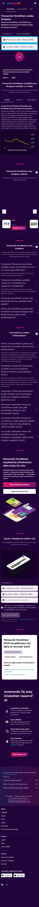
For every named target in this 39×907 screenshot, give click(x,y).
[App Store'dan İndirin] (19, 875)
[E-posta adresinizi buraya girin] (21, 600)
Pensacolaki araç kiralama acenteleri (18, 800)
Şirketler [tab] (19, 100)
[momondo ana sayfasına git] (14, 3)
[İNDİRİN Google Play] (6, 875)
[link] (19, 228)
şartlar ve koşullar (19, 619)
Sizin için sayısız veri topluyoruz (20, 784)
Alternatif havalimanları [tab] (13, 652)
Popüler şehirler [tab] (10, 657)
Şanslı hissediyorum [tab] (26, 657)
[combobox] (7, 34)
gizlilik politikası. (30, 619)
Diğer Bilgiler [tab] (31, 100)
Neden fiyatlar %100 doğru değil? (20, 788)
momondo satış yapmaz (20, 780)
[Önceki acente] (4, 211)
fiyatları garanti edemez (10, 774)
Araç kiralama (8, 796)
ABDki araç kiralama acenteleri (23, 796)
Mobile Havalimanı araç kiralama (14, 674)
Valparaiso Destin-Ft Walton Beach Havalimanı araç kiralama (19, 670)
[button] (3, 3)
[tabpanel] (19, 130)
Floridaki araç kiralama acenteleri (18, 798)
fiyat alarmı (13, 745)
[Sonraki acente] (35, 211)
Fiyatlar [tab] (7, 100)
